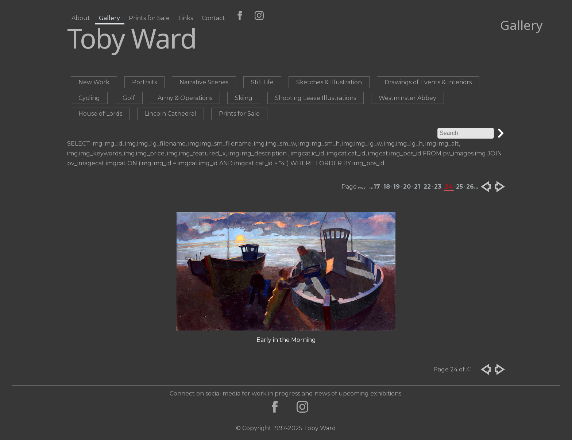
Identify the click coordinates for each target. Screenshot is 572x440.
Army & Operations (185, 97)
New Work (93, 82)
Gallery (109, 18)
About (81, 18)
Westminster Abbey (407, 97)
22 (427, 186)
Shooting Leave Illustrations (315, 97)
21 (417, 186)
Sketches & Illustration (329, 82)
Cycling (89, 97)
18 (386, 186)
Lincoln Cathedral (170, 113)
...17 (374, 186)
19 (396, 186)
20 (407, 186)
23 (437, 186)
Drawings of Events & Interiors (428, 82)
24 (449, 186)
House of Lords (100, 113)
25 (459, 186)
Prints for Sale (149, 18)
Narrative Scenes (203, 82)
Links (185, 18)
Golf (129, 97)
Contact (213, 18)
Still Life (262, 82)
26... (472, 186)
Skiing (243, 97)
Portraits (144, 82)
